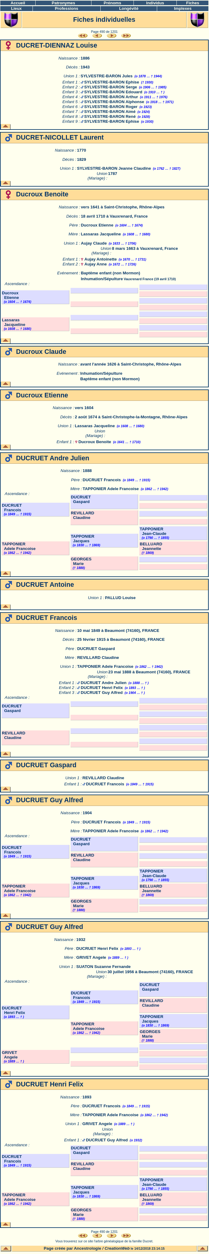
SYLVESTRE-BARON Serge (110, 87)
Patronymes (63, 3)
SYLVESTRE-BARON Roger (110, 106)
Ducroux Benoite (94, 441)
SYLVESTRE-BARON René (110, 116)
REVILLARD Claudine (82, 515)
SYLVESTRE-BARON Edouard (113, 92)
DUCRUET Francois (102, 480)
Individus (155, 3)
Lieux (16, 8)
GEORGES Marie (81, 561)
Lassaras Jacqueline (101, 234)
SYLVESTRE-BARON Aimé (109, 111)
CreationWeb (117, 1248)
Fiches (192, 3)
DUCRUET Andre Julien (103, 682)
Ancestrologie (87, 1248)
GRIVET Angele (91, 957)
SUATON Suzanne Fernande (103, 966)
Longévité (128, 8)
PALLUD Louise (120, 597)
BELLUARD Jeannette (151, 546)
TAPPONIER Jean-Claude (153, 531)
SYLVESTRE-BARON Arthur (111, 97)
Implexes (183, 8)
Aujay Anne (95, 264)
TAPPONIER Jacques (83, 538)
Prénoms (112, 3)
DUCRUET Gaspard (81, 499)
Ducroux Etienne (97, 225)
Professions (66, 8)
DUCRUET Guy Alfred (102, 692)
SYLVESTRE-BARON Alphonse (114, 101)
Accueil (18, 3)
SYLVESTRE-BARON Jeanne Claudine (114, 168)
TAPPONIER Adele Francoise (111, 488)
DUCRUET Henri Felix (102, 687)
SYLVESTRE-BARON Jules (107, 76)
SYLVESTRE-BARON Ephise (111, 82)
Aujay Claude (93, 243)
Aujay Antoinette (100, 259)
